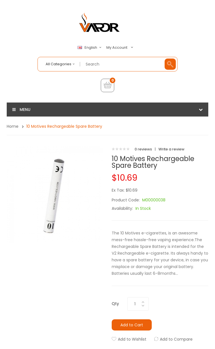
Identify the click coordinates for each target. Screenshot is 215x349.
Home (12, 126)
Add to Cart (131, 325)
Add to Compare (176, 339)
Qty (115, 303)
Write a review (171, 149)
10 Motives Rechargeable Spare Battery (64, 126)
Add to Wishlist (132, 339)
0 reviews (143, 149)
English (90, 47)
